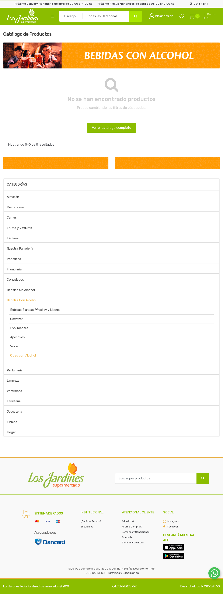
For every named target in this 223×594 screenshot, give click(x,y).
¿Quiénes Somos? (91, 521)
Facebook (172, 526)
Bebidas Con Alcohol (21, 300)
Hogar (11, 432)
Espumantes (19, 328)
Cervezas (16, 319)
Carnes (12, 217)
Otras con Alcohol (23, 355)
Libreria (12, 422)
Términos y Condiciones (135, 532)
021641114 (128, 521)
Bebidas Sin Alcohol (21, 290)
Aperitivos (17, 337)
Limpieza (13, 380)
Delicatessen (16, 207)
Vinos (14, 346)
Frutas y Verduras (19, 228)
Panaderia (14, 259)
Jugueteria (14, 412)
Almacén (13, 197)
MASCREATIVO (210, 586)
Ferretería (14, 401)
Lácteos (13, 238)
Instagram (173, 521)
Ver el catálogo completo (111, 128)
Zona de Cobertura (133, 542)
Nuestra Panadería (20, 248)
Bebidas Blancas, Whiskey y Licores (35, 310)
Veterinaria (14, 391)
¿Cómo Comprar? (132, 526)
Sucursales (87, 526)
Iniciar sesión (161, 16)
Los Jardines (11, 586)
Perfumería (14, 370)
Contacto (127, 537)
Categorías (17, 184)
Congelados (15, 279)
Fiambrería (14, 269)
